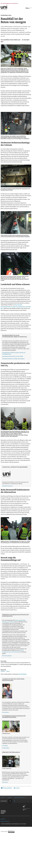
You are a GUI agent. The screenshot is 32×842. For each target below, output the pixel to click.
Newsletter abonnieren (7, 485)
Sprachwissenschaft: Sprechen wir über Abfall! (12, 356)
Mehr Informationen (7, 655)
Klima (8, 671)
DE (10, 801)
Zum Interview (5, 712)
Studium (3, 671)
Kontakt (9, 797)
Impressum (3, 819)
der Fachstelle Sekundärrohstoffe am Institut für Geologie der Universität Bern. (16, 306)
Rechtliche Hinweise (5, 821)
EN (14, 801)
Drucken (17, 788)
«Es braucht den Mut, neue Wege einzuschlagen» (13, 358)
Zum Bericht (5, 745)
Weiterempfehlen (7, 788)
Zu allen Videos (5, 747)
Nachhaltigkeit (22, 674)
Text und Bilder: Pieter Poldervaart (10, 39)
